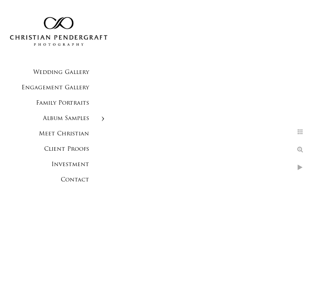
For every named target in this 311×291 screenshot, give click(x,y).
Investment (70, 165)
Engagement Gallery (55, 88)
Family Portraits (62, 103)
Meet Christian (64, 134)
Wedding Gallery (61, 73)
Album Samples (66, 119)
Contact (75, 180)
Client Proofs (66, 149)
